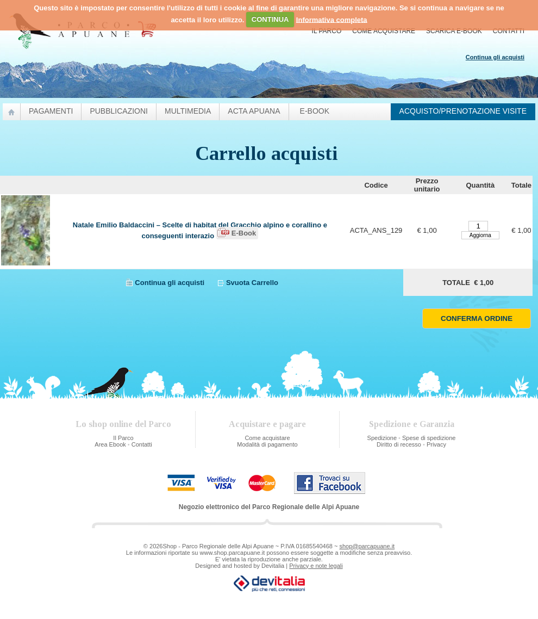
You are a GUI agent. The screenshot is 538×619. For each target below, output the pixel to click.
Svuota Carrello (252, 282)
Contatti (508, 31)
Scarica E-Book (454, 31)
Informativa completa (331, 19)
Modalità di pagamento (267, 444)
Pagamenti (51, 111)
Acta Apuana (254, 111)
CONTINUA (270, 19)
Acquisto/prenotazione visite (463, 111)
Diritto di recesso (399, 444)
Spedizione (382, 438)
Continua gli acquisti (169, 282)
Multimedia (188, 111)
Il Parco (327, 31)
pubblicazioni (119, 111)
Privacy (436, 444)
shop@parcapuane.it (367, 546)
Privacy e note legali (315, 565)
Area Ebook (110, 444)
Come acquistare (383, 31)
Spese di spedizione (428, 438)
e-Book (314, 111)
